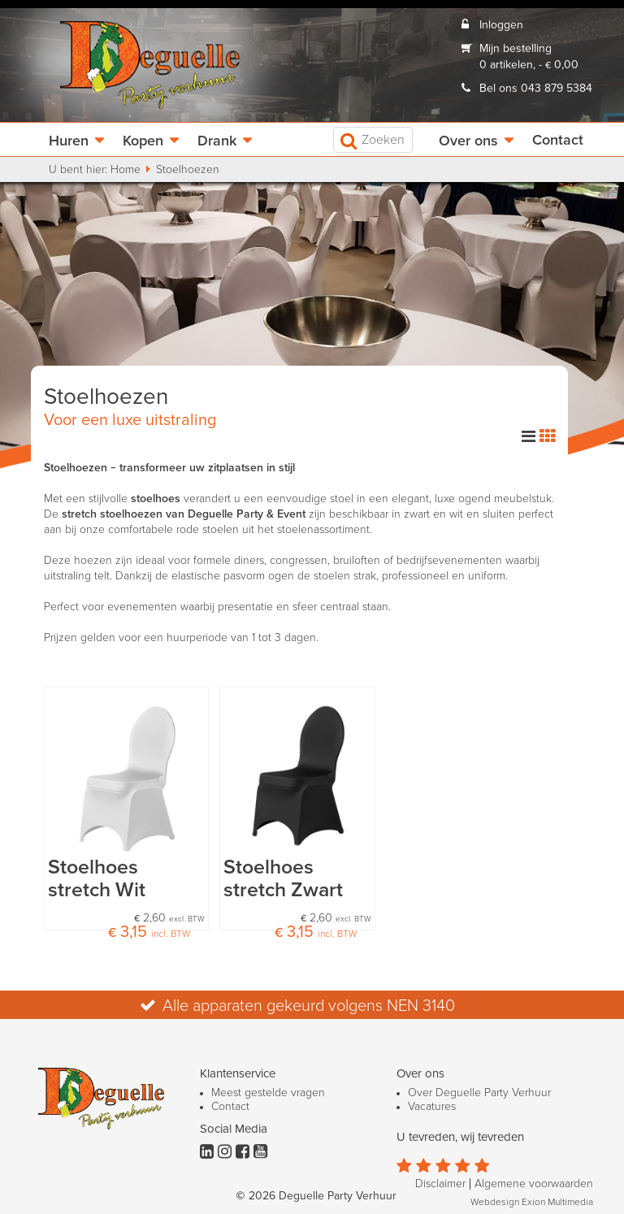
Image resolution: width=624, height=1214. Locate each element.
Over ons (468, 141)
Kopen (143, 141)
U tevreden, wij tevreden (460, 1137)
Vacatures (432, 1106)
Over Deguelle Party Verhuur (479, 1093)
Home (125, 170)
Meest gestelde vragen (268, 1093)
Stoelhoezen (187, 170)
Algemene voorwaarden (533, 1184)
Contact (557, 140)
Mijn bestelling (515, 48)
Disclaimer (440, 1184)
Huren (69, 141)
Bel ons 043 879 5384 (535, 88)
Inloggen (501, 25)
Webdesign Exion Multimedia (531, 1202)
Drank (216, 141)
